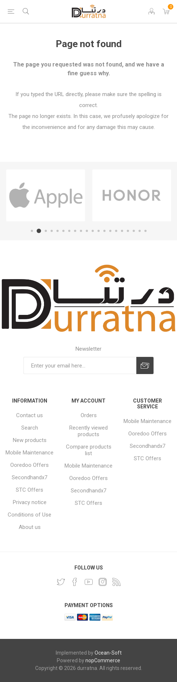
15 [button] (116, 231)
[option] (46, 195)
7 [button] (69, 231)
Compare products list (88, 450)
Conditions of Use (29, 514)
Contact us (29, 415)
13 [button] (104, 231)
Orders (89, 415)
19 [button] (140, 231)
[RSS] (116, 582)
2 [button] (39, 231)
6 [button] (63, 231)
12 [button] (98, 231)
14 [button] (110, 231)
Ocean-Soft (108, 653)
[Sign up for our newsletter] (79, 365)
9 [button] (81, 231)
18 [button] (134, 231)
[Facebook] (75, 582)
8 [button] (75, 231)
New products (30, 440)
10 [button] (87, 231)
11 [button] (93, 231)
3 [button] (46, 231)
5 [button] (57, 231)
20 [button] (145, 231)
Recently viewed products (88, 431)
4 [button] (52, 231)
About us (30, 527)
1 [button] (32, 231)
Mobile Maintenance (29, 452)
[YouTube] (89, 582)
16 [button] (122, 231)
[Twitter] (61, 582)
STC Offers (29, 490)
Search (29, 427)
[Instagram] (102, 582)
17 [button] (128, 231)
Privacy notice (30, 502)
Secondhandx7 (29, 477)
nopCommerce (102, 660)
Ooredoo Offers (29, 465)
